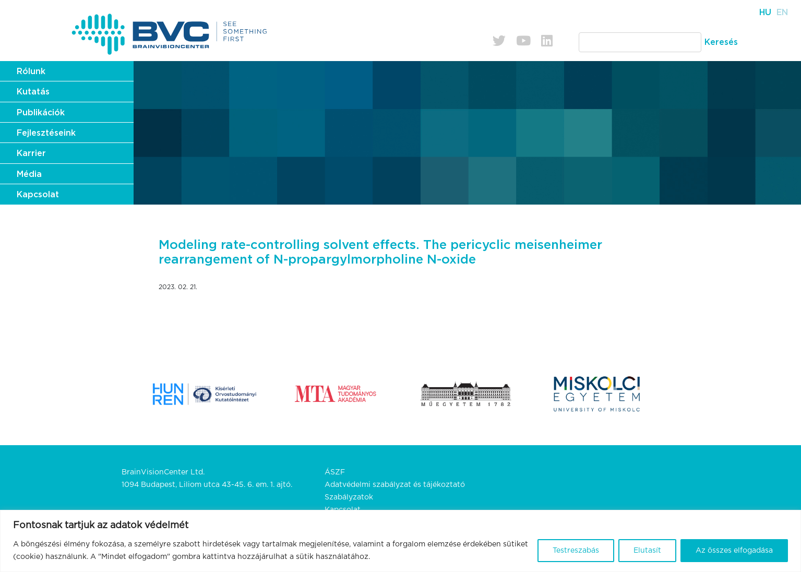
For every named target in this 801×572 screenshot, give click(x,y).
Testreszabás (576, 550)
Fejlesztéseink (46, 133)
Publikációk (41, 113)
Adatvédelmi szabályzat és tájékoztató (395, 484)
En (782, 12)
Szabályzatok (349, 497)
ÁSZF (335, 472)
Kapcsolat (38, 194)
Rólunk (31, 71)
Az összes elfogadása (734, 550)
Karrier (31, 153)
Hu (765, 12)
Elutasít (647, 550)
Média (29, 174)
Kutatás (33, 92)
